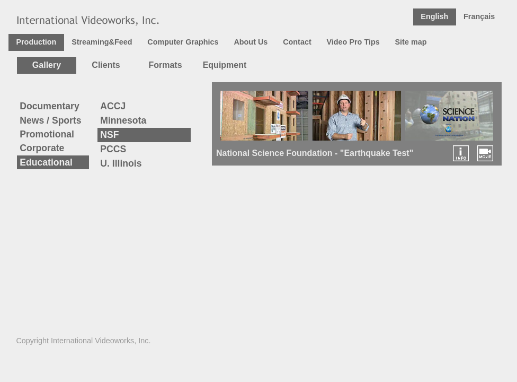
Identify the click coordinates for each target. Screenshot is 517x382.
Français (479, 16)
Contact (297, 42)
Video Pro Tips (352, 42)
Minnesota (123, 120)
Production (36, 42)
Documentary (49, 106)
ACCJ (113, 106)
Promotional (47, 134)
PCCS (113, 149)
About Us (251, 42)
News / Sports (50, 120)
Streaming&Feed (102, 42)
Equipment (225, 65)
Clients (106, 65)
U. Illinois (120, 163)
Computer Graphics (182, 42)
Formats (165, 65)
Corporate (42, 148)
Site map (411, 42)
